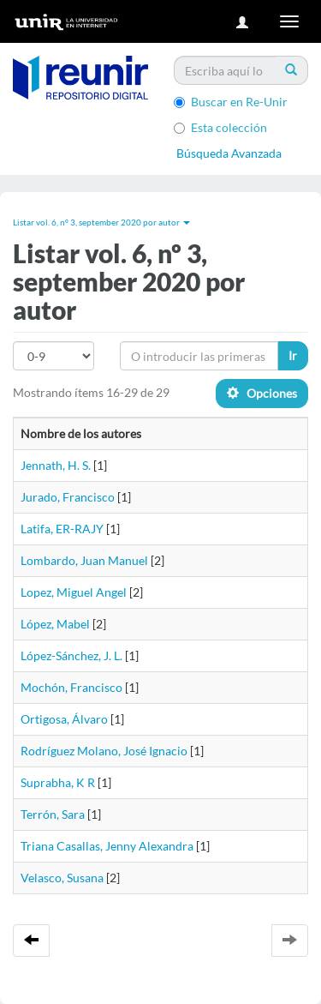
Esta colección (220, 127)
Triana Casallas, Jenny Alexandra (107, 846)
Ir (292, 355)
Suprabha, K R (58, 782)
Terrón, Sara (53, 814)
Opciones (262, 393)
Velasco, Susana (62, 877)
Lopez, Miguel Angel (74, 592)
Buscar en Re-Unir (231, 101)
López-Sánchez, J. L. (71, 655)
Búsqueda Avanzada (229, 153)
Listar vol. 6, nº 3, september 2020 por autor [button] (101, 222)
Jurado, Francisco (68, 497)
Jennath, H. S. (56, 465)
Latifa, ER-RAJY (62, 528)
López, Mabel (55, 623)
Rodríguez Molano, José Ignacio (104, 750)
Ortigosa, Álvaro (64, 719)
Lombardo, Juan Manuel (84, 560)
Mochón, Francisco (71, 687)
